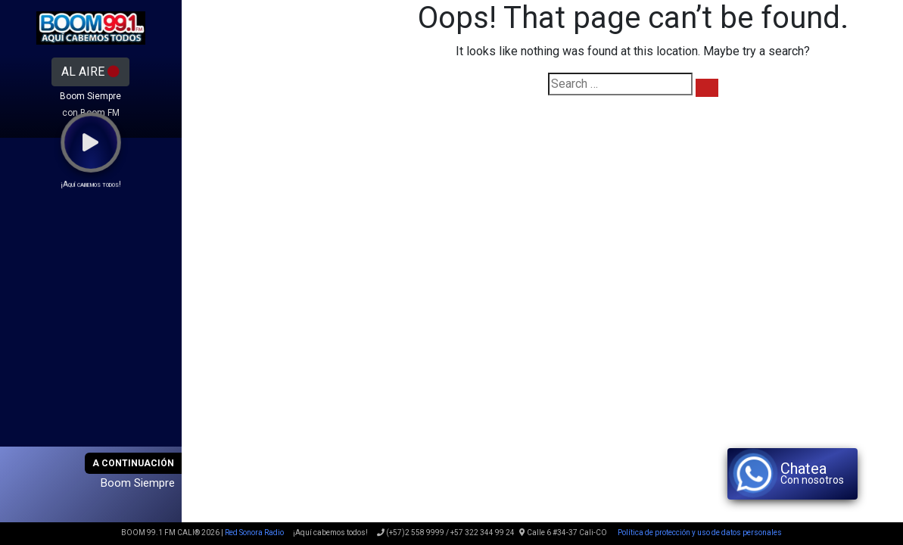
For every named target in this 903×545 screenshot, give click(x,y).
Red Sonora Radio (254, 532)
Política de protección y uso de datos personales (699, 532)
